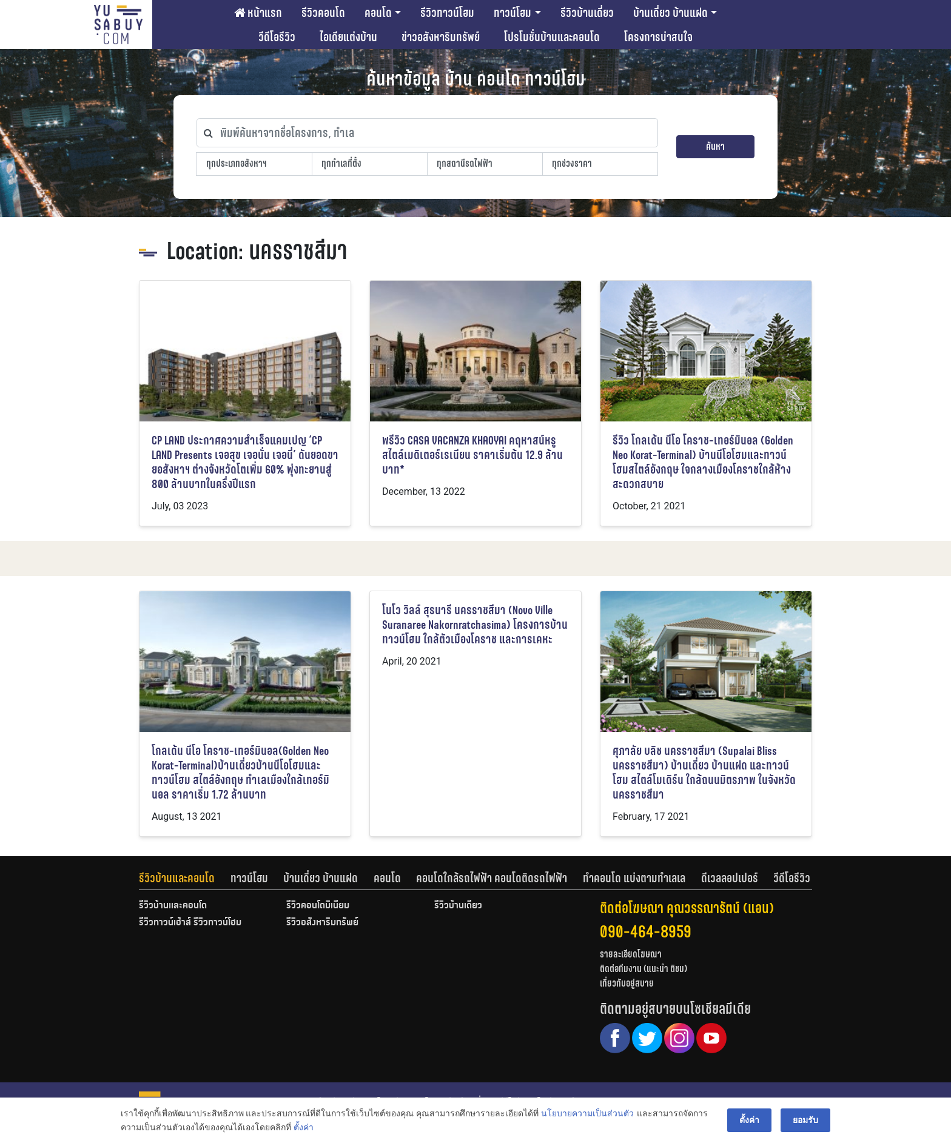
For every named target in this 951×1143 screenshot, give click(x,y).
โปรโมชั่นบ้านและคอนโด (552, 36)
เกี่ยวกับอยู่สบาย (627, 983)
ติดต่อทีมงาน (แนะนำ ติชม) (643, 969)
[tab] (184, 878)
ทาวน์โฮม (512, 12)
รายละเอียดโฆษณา (631, 954)
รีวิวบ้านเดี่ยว (587, 12)
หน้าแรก (258, 12)
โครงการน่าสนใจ (658, 36)
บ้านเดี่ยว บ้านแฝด (670, 12)
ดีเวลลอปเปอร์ (729, 878)
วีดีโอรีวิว (276, 36)
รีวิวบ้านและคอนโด (177, 878)
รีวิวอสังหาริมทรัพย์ (322, 923)
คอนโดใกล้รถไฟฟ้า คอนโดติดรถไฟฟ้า (491, 878)
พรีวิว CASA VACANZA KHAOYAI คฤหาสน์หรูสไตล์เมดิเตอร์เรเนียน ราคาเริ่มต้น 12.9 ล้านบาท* (472, 455)
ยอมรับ (805, 1120)
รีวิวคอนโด (323, 12)
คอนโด (378, 12)
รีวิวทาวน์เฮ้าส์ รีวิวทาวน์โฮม (190, 923)
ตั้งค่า (304, 1127)
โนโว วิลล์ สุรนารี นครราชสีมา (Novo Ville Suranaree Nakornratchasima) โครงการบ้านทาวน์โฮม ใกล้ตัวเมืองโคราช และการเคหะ (475, 625)
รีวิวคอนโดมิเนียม (317, 906)
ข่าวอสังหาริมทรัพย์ (441, 36)
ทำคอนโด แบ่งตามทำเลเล (634, 878)
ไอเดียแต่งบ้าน (348, 36)
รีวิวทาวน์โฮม (447, 12)
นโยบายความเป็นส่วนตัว (587, 1113)
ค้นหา (715, 146)
